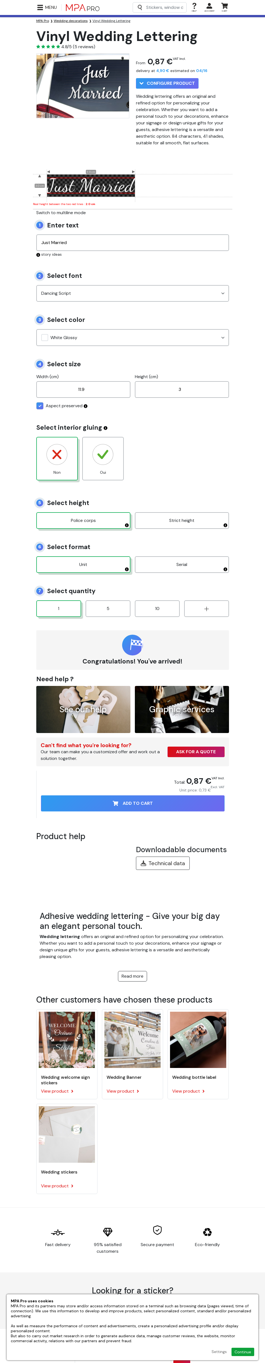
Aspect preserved (62, 405)
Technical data (163, 863)
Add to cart (133, 803)
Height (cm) (146, 377)
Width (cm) (47, 377)
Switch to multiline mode (61, 213)
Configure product (167, 83)
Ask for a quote (196, 752)
